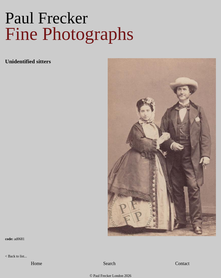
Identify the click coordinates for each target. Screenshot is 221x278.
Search (109, 263)
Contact (182, 263)
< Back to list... (16, 256)
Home (36, 263)
